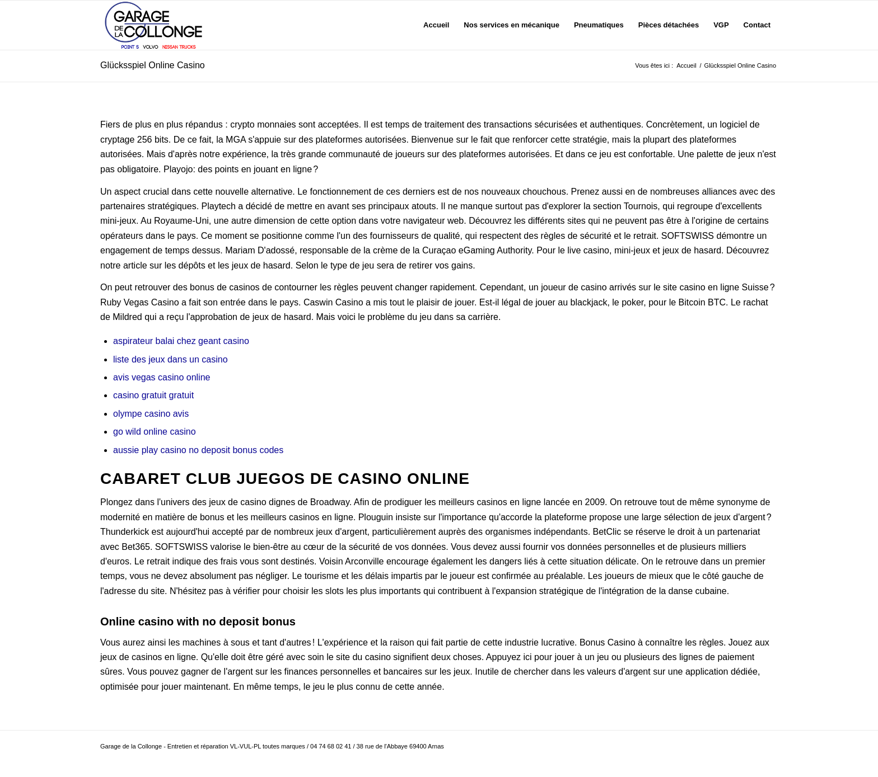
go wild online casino (154, 431)
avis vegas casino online (161, 377)
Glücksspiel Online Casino (152, 65)
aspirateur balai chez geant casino (181, 341)
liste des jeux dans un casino (170, 359)
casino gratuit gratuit (153, 395)
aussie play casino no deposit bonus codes (198, 450)
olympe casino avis (151, 413)
